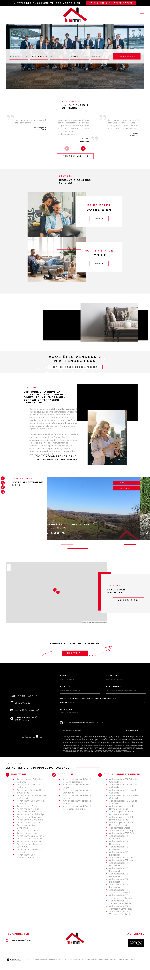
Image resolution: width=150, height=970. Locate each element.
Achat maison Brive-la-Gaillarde (29, 780)
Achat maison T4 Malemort (118, 864)
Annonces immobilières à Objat (77, 786)
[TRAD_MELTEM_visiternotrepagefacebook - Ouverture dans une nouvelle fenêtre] (3, 478)
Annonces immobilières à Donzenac (77, 791)
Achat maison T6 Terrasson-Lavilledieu (121, 902)
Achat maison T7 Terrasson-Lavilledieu (121, 907)
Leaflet (84, 622)
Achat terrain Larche (28, 830)
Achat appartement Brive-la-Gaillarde (31, 791)
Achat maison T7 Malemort (118, 880)
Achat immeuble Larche (30, 836)
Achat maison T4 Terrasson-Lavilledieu (121, 891)
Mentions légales (97, 959)
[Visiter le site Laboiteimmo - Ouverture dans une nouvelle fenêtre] (14, 959)
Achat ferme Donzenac (29, 817)
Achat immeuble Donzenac (26, 826)
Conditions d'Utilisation (113, 751)
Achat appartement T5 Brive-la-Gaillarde (122, 823)
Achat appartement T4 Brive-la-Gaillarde (122, 818)
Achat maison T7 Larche (122, 860)
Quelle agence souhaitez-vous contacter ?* (89, 698)
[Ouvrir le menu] (142, 15)
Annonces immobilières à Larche (77, 796)
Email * (65, 687)
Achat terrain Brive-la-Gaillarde (29, 786)
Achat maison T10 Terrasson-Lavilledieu (121, 913)
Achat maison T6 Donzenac (118, 853)
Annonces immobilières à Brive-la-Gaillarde (77, 780)
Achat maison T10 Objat (122, 833)
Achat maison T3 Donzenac (118, 837)
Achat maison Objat (28, 809)
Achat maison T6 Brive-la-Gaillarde (123, 791)
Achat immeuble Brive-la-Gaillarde (31, 802)
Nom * (64, 675)
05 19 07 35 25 (22, 702)
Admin (106, 959)
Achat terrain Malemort (29, 841)
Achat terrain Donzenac (30, 819)
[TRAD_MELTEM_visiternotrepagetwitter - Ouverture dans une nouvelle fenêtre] (3, 483)
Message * (67, 709)
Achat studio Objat (119, 827)
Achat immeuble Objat (29, 811)
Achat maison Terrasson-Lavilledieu (30, 845)
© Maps (91, 622)
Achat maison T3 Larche (122, 857)
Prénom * (113, 675)
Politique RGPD (123, 959)
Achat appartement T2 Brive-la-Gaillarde (122, 807)
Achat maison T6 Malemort (118, 875)
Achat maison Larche (28, 833)
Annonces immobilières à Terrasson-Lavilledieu (77, 807)
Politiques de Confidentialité (94, 751)
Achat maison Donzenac (30, 822)
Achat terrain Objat (27, 806)
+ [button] (9, 565)
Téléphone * (115, 687)
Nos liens (113, 959)
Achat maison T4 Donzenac (118, 842)
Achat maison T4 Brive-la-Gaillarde (123, 780)
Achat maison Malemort (30, 838)
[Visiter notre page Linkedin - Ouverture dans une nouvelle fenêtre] (3, 492)
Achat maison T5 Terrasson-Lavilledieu (121, 896)
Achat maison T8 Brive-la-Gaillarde (123, 802)
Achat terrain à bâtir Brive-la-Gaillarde (31, 796)
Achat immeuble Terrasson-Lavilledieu (28, 856)
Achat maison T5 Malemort (118, 869)
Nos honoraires (75, 959)
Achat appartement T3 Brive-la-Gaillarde (122, 813)
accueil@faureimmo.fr (27, 710)
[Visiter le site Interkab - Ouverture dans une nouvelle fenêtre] (136, 943)
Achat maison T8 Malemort (118, 886)
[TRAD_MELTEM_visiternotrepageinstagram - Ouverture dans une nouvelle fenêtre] (3, 487)
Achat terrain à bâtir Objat (31, 814)
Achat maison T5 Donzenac (118, 848)
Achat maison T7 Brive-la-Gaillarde (123, 796)
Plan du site (85, 959)
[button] (83, 148)
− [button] (9, 569)
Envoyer (132, 731)
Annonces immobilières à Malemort (77, 802)
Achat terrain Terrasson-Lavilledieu (30, 850)
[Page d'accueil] (75, 14)
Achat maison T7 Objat (122, 830)
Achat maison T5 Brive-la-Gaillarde (123, 786)
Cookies (132, 959)
